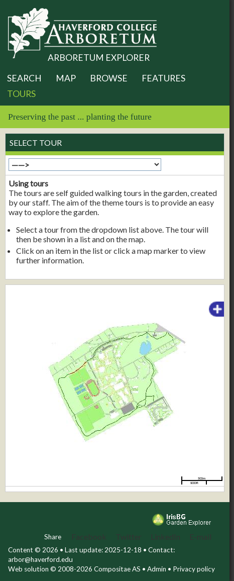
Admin (156, 569)
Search (24, 78)
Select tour (36, 142)
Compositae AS (117, 569)
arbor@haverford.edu (40, 559)
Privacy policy (194, 569)
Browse (109, 78)
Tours (21, 93)
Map (66, 78)
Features (163, 78)
